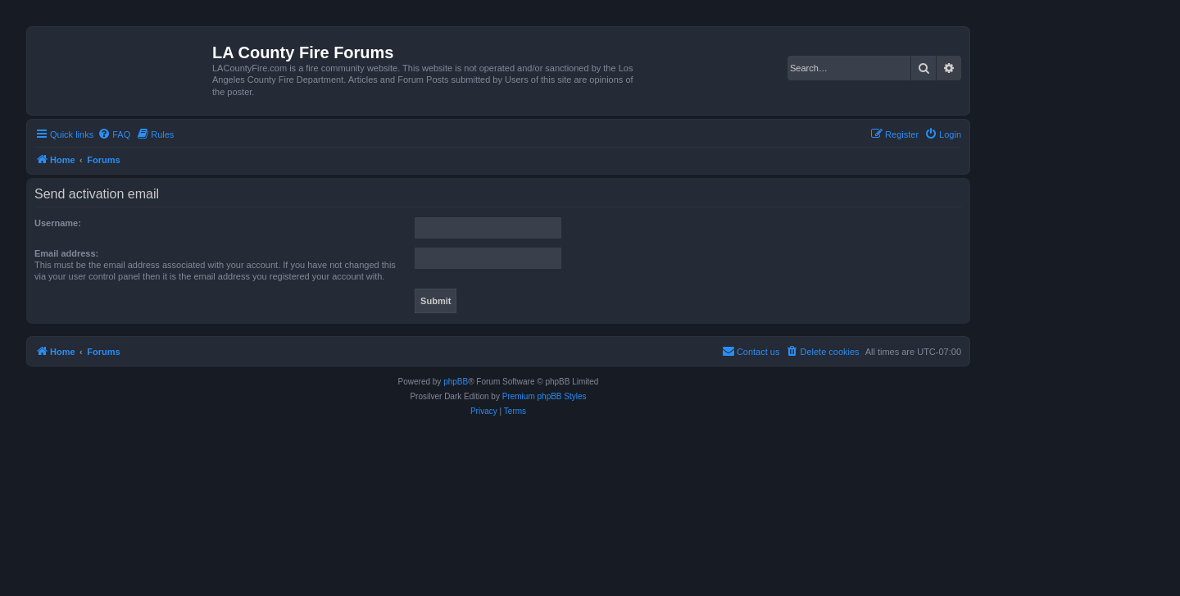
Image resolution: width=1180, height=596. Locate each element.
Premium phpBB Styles (544, 396)
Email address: (66, 253)
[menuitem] (114, 134)
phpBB (455, 381)
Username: (57, 223)
